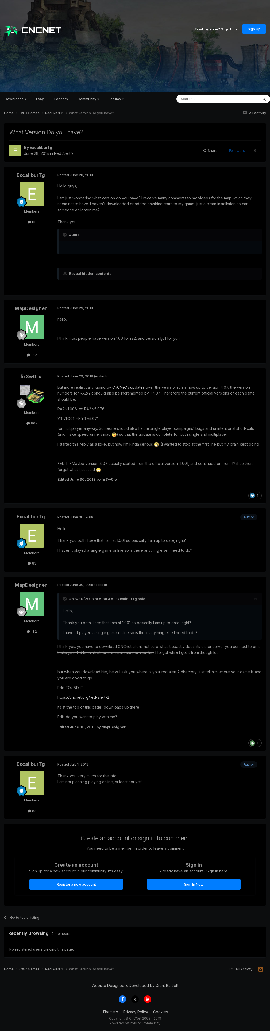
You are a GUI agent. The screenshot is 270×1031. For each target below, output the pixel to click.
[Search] (203, 99)
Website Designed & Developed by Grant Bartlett (135, 985)
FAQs (40, 99)
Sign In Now (193, 884)
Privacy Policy (135, 1012)
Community (88, 99)
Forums (116, 99)
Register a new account (76, 884)
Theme (110, 1012)
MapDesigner (31, 308)
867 (31, 423)
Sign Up (254, 29)
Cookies (160, 1012)
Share (210, 150)
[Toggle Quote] (65, 235)
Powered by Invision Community (135, 1023)
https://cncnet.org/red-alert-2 (83, 697)
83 (32, 222)
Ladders (61, 99)
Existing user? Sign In (216, 29)
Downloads (15, 99)
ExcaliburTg (41, 147)
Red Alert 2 (64, 153)
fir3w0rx (30, 376)
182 (32, 355)
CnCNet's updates (128, 387)
